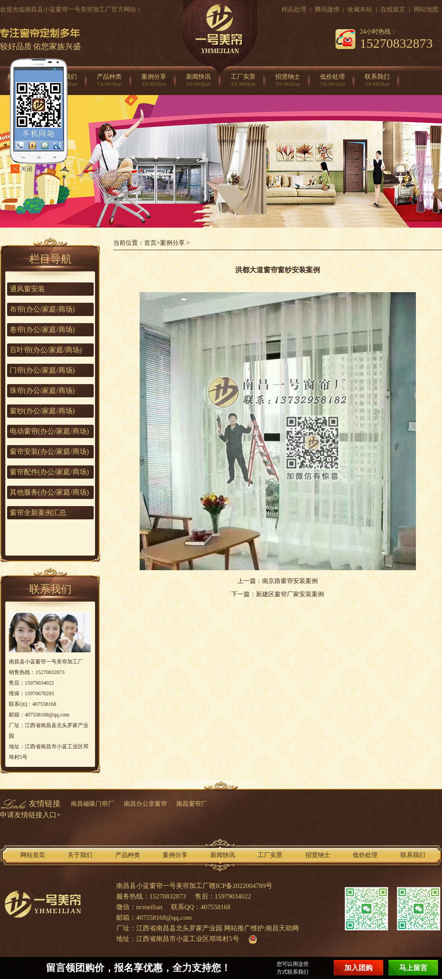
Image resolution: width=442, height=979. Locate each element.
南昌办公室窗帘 (145, 803)
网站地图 (426, 9)
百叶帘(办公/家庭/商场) (46, 350)
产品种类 (109, 80)
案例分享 (153, 80)
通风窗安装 (27, 289)
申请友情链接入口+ (30, 815)
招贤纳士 (287, 80)
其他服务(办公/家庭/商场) (49, 492)
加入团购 (358, 967)
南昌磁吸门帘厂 (92, 803)
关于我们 (80, 855)
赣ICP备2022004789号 (240, 885)
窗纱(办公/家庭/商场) (42, 411)
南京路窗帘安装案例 (290, 581)
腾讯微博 (327, 9)
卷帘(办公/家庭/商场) (42, 329)
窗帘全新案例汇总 (38, 512)
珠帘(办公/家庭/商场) (42, 390)
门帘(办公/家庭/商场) (42, 370)
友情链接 (45, 803)
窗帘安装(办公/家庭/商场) (49, 451)
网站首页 (32, 855)
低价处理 (332, 80)
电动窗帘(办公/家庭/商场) (49, 431)
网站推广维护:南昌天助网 (261, 928)
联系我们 (377, 80)
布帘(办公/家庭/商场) (42, 309)
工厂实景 (243, 80)
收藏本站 (359, 9)
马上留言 (413, 967)
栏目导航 (50, 259)
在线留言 (393, 9)
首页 (150, 243)
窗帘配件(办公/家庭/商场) (49, 472)
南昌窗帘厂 (191, 803)
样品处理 (294, 9)
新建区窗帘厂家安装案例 (290, 594)
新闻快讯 (198, 80)
